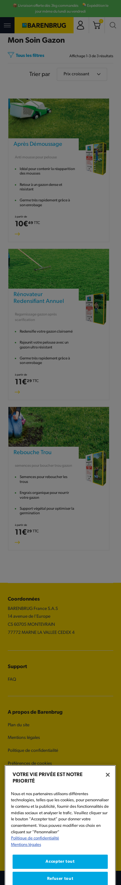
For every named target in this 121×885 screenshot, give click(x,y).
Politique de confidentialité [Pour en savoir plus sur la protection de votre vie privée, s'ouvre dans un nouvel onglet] (35, 851)
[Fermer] (108, 788)
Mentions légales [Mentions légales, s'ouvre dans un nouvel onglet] (26, 858)
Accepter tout (60, 874)
